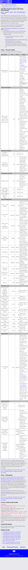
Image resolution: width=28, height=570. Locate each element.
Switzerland (3, 480)
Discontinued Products (10, 4)
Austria (9, 477)
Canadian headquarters (6, 492)
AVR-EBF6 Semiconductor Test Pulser (12, 537)
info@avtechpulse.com (14, 554)
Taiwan (8, 480)
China (12, 477)
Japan (18, 478)
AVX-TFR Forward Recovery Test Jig (11, 542)
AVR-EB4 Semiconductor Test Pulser (11, 533)
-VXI (14, 119)
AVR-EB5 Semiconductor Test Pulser (11, 534)
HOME (2, 4)
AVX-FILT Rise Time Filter (9, 540)
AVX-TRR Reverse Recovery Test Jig (11, 543)
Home (3, 547)
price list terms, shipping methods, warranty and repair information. (13, 471)
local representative (5, 481)
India (15, 478)
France (7, 478)
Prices (15, 12)
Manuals (11, 12)
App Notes (22, 547)
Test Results (3, 13)
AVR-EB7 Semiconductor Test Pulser (11, 536)
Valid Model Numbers (21, 12)
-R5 (14, 181)
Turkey (13, 480)
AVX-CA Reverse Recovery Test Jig (11, 539)
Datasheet (7, 12)
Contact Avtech (4, 527)
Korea (21, 478)
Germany (12, 478)
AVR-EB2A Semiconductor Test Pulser (12, 532)
